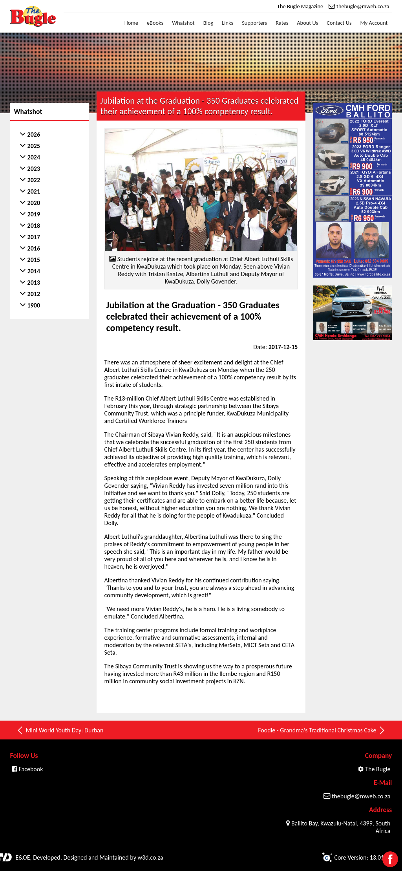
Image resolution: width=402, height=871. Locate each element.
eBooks (155, 22)
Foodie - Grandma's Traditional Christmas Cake (322, 730)
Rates (282, 22)
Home (131, 22)
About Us (307, 22)
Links (227, 22)
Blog (208, 22)
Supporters (254, 22)
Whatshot (183, 22)
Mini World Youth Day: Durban (60, 730)
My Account (374, 22)
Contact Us (339, 22)
